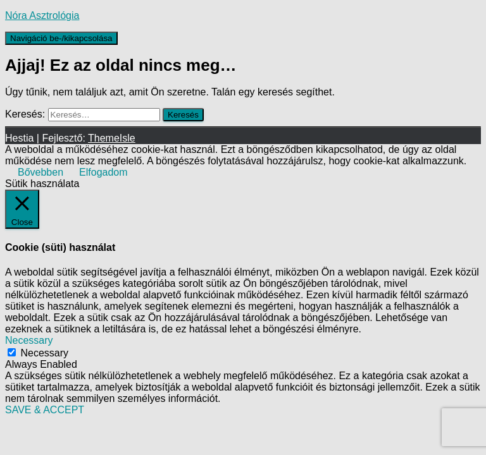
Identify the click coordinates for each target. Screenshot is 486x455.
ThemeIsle (111, 138)
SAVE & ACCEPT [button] (44, 409)
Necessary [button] (29, 340)
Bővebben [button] (40, 172)
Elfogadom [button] (103, 172)
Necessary (44, 353)
